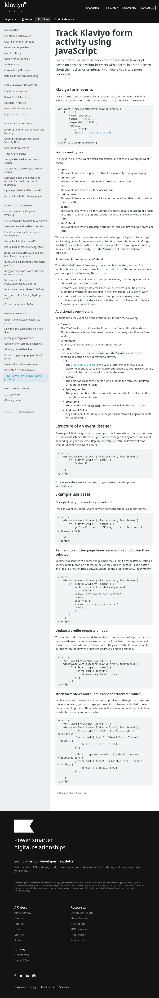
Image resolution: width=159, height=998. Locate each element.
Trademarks (48, 987)
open (97, 437)
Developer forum (82, 913)
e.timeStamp (64, 486)
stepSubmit (105, 249)
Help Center (111, 8)
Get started (21, 955)
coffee (127, 565)
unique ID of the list (83, 364)
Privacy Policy (24, 890)
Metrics (19, 935)
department (144, 568)
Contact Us (147, 8)
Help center (78, 935)
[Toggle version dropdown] (11, 19)
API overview (22, 913)
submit (78, 245)
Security (64, 987)
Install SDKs (22, 960)
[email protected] (99, 132)
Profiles (19, 924)
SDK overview (79, 929)
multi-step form (113, 269)
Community (129, 8)
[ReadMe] (27, 412)
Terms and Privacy (25, 987)
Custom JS (108, 441)
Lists (17, 929)
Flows (18, 940)
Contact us (78, 940)
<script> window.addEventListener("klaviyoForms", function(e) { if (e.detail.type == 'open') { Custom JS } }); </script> (98, 463)
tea (64, 568)
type (64, 159)
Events (18, 918)
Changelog (92, 8)
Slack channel (79, 918)
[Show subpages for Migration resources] (45, 114)
